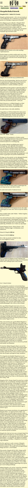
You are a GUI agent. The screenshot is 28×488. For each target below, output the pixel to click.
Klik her (12, 232)
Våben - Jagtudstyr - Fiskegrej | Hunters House (10, 6)
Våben (24, 6)
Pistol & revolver (5, 8)
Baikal (21, 8)
